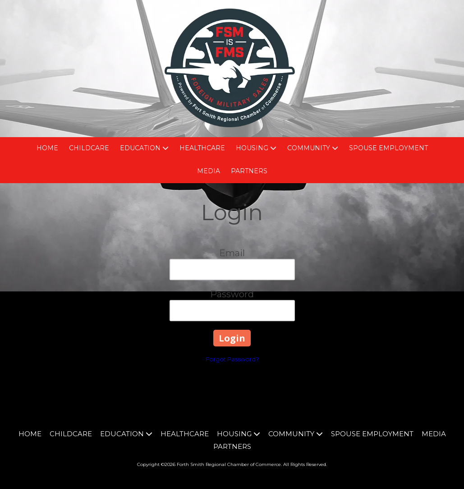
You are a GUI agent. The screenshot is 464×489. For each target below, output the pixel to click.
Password (232, 294)
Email (232, 253)
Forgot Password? (232, 359)
